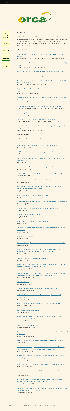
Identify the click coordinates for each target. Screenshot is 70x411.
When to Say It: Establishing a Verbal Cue (29, 215)
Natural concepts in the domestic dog (28, 325)
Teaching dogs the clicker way (26, 113)
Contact (51, 8)
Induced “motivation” (23, 282)
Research (41, 8)
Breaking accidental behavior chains (28, 310)
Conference (31, 8)
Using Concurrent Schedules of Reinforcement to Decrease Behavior (37, 208)
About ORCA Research (6, 35)
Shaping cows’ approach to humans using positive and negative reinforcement (41, 364)
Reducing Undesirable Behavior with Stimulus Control (33, 258)
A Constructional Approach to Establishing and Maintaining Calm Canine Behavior (42, 202)
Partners (6, 51)
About (22, 8)
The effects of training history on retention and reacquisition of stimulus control (41, 243)
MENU (7, 2)
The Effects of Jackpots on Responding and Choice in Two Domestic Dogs (39, 303)
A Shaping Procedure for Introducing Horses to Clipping (34, 180)
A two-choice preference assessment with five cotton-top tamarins (37, 119)
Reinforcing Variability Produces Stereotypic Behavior (33, 195)
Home (14, 8)
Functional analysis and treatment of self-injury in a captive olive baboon (39, 106)
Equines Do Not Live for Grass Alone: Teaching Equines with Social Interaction (40, 167)
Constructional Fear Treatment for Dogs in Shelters (32, 221)
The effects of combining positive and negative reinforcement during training (40, 340)
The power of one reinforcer (25, 236)
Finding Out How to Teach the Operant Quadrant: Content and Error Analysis (40, 173)
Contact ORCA (35, 407)
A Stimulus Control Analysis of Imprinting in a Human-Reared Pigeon (38, 288)
